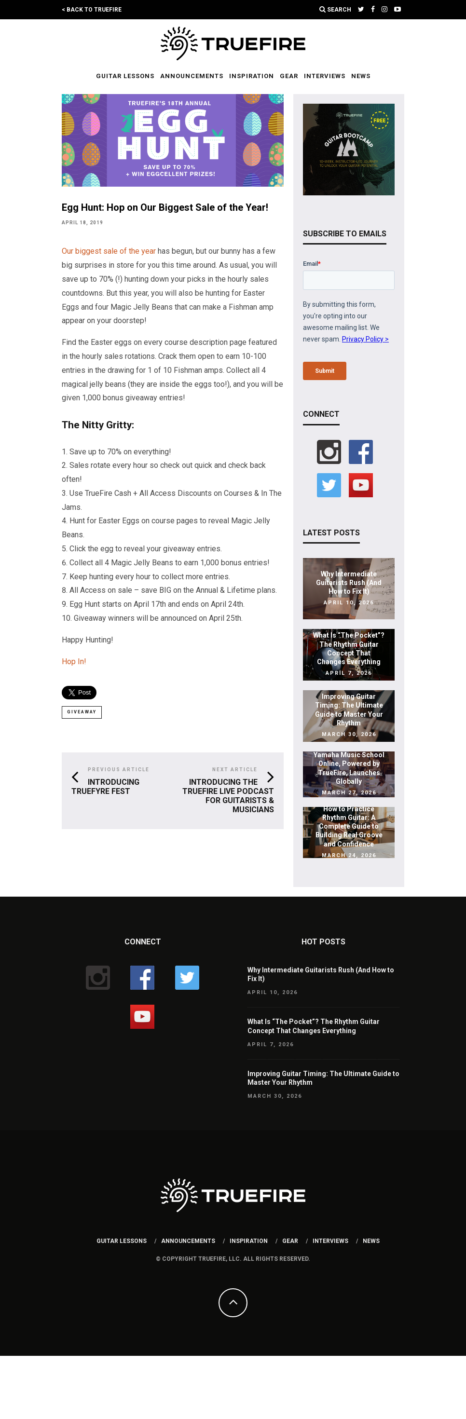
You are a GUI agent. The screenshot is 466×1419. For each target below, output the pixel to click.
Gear (289, 76)
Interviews (324, 76)
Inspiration (251, 76)
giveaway (81, 712)
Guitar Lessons (125, 76)
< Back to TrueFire (92, 9)
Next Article (235, 769)
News (360, 76)
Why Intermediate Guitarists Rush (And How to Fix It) (349, 582)
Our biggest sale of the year (109, 251)
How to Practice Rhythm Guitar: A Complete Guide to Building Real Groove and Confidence (349, 826)
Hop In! (74, 661)
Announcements (191, 76)
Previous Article (119, 769)
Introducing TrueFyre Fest (105, 787)
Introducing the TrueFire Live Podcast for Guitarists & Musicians (228, 796)
